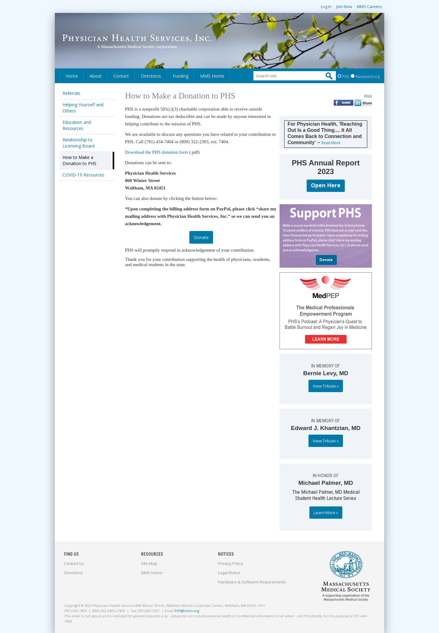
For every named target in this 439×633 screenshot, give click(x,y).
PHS (345, 76)
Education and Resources (76, 125)
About (96, 76)
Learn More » (326, 512)
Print (368, 96)
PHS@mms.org (187, 610)
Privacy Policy (230, 563)
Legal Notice (229, 572)
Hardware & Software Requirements (252, 582)
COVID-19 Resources (83, 175)
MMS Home (212, 76)
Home (72, 76)
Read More (330, 142)
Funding (180, 76)
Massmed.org (368, 76)
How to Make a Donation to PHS (79, 160)
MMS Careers (369, 6)
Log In (326, 6)
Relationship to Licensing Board (78, 143)
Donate (201, 237)
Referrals (71, 93)
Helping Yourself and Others (82, 108)
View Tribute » (326, 386)
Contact (121, 76)
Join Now (344, 6)
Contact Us (74, 563)
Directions (151, 76)
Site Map (149, 563)
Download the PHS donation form (156, 152)
